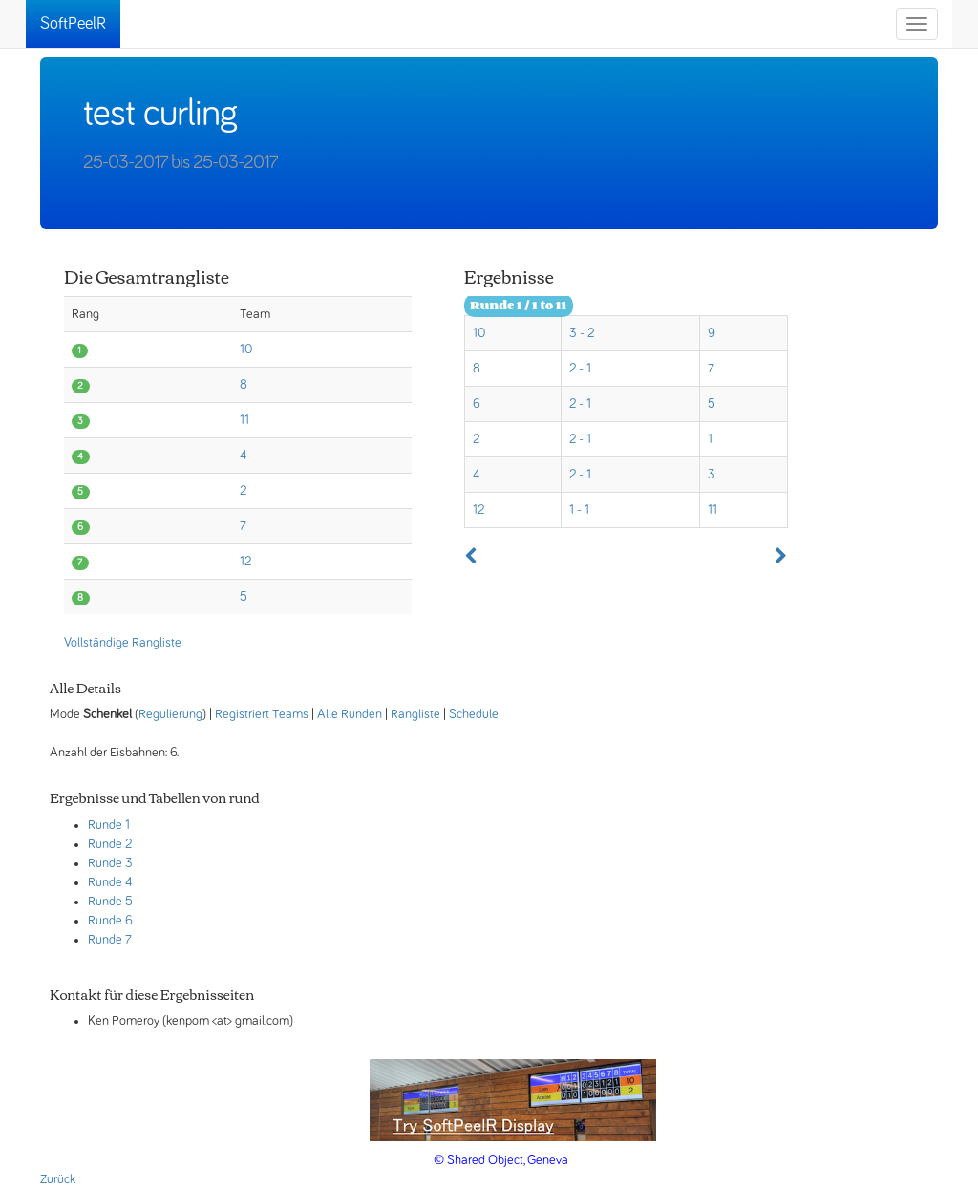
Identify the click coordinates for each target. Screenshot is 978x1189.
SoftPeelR (73, 23)
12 (245, 561)
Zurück (57, 1179)
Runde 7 (110, 939)
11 (244, 420)
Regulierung (170, 714)
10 (246, 349)
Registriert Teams (261, 714)
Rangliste (415, 714)
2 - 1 (580, 368)
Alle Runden (349, 714)
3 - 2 (581, 333)
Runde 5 (110, 901)
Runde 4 (110, 882)
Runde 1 (109, 825)
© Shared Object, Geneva (501, 1160)
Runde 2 (110, 844)
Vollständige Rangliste (122, 642)
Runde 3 (110, 863)
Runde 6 (110, 920)
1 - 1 (579, 510)
